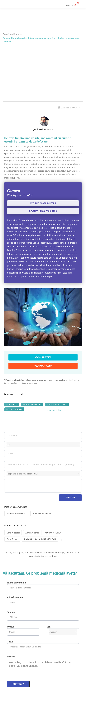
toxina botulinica (14, 409)
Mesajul (11, 656)
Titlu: (10, 641)
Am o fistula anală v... (43, 513)
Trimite (70, 497)
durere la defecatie (32, 404)
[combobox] (43, 453)
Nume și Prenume (16, 582)
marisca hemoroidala (57, 404)
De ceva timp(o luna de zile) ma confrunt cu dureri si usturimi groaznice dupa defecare (41, 40)
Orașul (10, 626)
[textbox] (43, 453)
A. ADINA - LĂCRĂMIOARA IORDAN (40, 539)
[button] (83, 4)
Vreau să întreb (43, 357)
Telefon (11, 612)
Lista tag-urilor (54, 410)
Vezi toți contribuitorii (43, 203)
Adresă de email (15, 597)
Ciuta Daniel (12, 539)
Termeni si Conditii (9, 710)
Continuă (18, 684)
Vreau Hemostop (43, 365)
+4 (60, 540)
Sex (48, 626)
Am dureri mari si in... (17, 513)
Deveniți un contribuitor (43, 211)
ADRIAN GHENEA (53, 532)
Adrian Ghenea (32, 532)
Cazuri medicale (11, 34)
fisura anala (11, 404)
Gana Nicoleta (13, 532)
